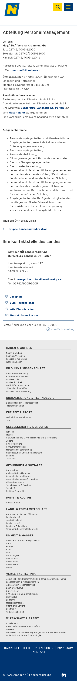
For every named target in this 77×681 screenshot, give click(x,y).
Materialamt (17, 112)
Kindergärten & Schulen (17, 376)
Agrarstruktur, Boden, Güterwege (22, 514)
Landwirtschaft (13, 523)
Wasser (9, 567)
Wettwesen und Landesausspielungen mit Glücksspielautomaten (36, 632)
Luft (8, 552)
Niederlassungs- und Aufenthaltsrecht (24, 452)
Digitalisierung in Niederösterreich (22, 402)
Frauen (9, 434)
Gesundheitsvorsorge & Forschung (22, 479)
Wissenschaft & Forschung (18, 391)
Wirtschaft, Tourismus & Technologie (23, 635)
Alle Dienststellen (22, 309)
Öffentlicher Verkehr (15, 606)
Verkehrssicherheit (15, 612)
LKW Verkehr (12, 597)
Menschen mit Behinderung (19, 449)
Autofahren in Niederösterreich (20, 585)
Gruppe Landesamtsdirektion (25, 229)
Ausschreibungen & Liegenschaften (23, 626)
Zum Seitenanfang (60, 329)
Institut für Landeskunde (17, 385)
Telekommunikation (15, 405)
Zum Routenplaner (22, 302)
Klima (8, 549)
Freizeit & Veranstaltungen (18, 417)
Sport (8, 420)
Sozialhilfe (11, 488)
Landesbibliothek (14, 382)
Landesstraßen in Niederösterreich (22, 582)
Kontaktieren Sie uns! (24, 315)
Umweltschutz (12, 564)
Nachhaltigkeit (12, 555)
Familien (10, 431)
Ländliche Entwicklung (16, 526)
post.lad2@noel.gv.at (26, 70)
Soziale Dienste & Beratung (19, 485)
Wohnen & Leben (14, 362)
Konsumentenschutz (16, 446)
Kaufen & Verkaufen (15, 356)
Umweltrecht (12, 561)
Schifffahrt (11, 608)
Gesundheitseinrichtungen (18, 476)
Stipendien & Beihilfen (16, 388)
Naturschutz (12, 558)
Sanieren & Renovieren (17, 359)
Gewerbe (10, 629)
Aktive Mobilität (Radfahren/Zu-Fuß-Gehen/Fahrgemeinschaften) (37, 579)
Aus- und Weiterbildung (17, 373)
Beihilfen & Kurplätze (16, 491)
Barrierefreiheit (17, 648)
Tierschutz (11, 458)
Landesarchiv (12, 379)
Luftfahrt (10, 600)
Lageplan (16, 296)
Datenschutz (44, 648)
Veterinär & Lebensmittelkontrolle (22, 529)
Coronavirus (12, 470)
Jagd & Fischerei (14, 520)
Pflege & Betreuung (15, 482)
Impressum (65, 648)
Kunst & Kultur (13, 502)
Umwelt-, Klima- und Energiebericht (23, 540)
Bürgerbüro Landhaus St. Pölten (42, 107)
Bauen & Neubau (14, 353)
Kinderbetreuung (14, 443)
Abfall (9, 543)
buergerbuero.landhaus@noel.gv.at (39, 279)
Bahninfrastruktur (14, 588)
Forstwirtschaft (13, 517)
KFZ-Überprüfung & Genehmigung (22, 594)
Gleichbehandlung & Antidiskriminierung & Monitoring (31, 437)
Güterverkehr (12, 591)
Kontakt (38, 652)
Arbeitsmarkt (12, 623)
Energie (9, 546)
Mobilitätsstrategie (15, 603)
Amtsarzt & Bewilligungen (18, 473)
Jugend (9, 441)
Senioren (10, 455)
